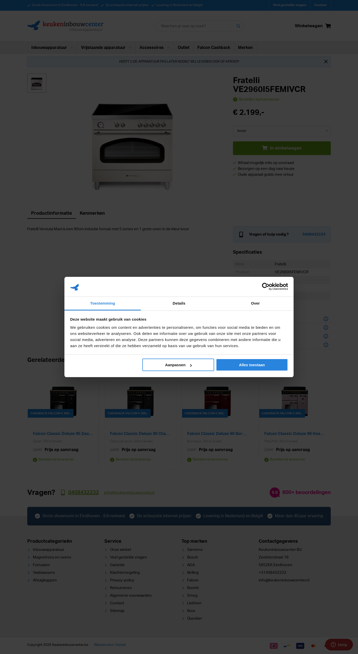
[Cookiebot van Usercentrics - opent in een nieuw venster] (265, 286)
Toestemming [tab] (102, 303)
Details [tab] (179, 303)
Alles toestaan (252, 365)
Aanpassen (178, 365)
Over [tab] (255, 303)
